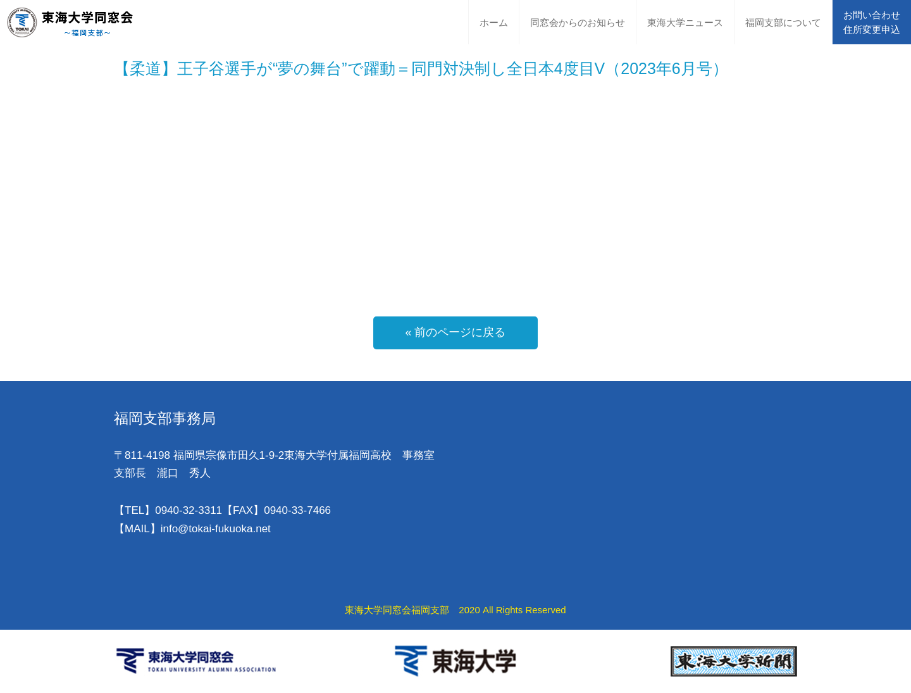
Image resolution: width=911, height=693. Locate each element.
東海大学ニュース (685, 22)
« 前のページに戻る (455, 332)
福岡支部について (783, 22)
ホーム (494, 22)
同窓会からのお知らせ (577, 22)
